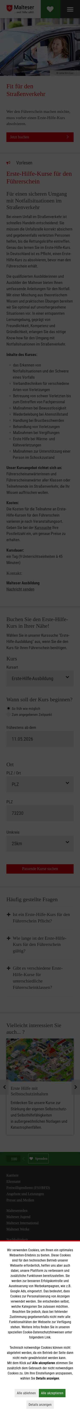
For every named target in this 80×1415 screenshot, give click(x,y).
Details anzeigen (41, 1404)
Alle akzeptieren (53, 1393)
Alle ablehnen (27, 1393)
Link (47, 1337)
